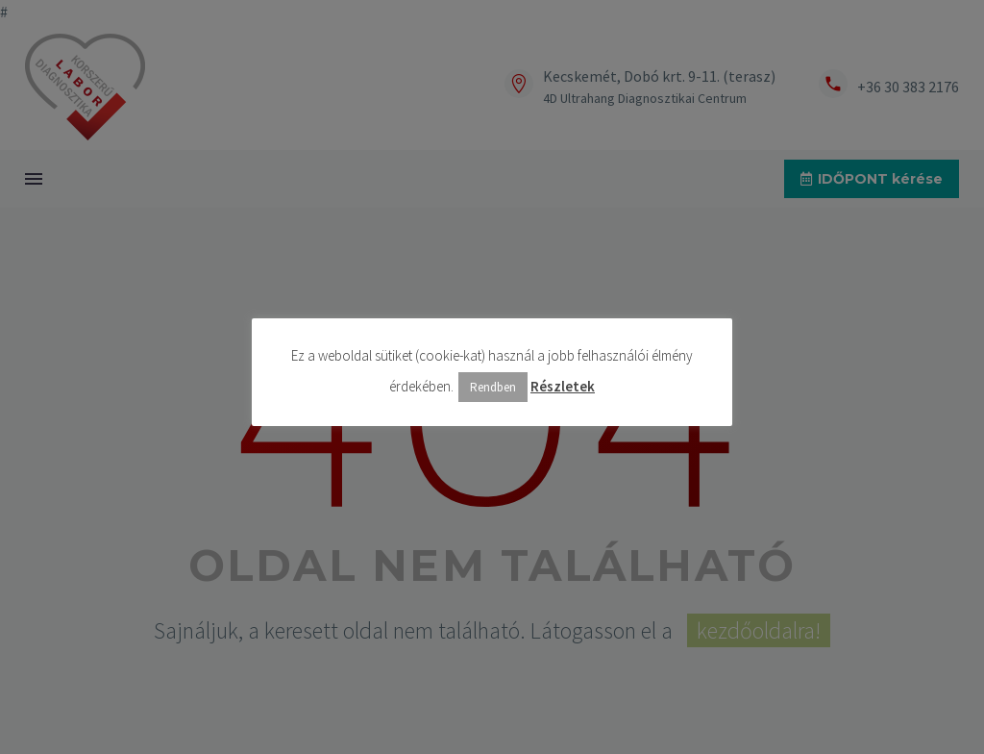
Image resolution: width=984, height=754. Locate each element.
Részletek (562, 386)
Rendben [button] (493, 387)
